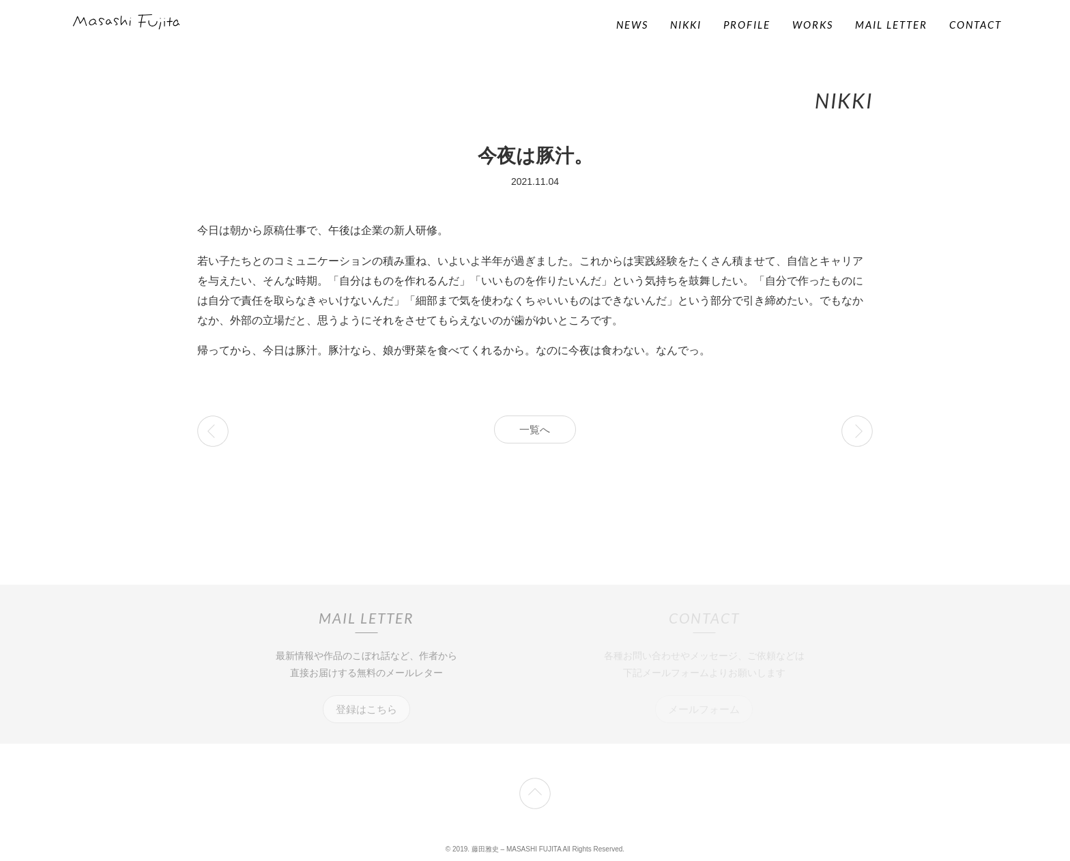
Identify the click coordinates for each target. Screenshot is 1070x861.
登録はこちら (366, 709)
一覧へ (534, 429)
